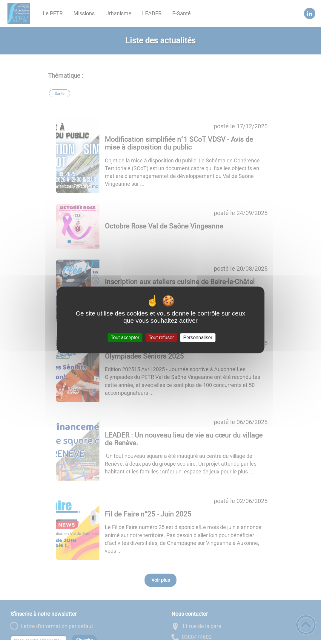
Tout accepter (125, 337)
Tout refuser (161, 337)
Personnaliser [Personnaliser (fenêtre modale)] (198, 337)
